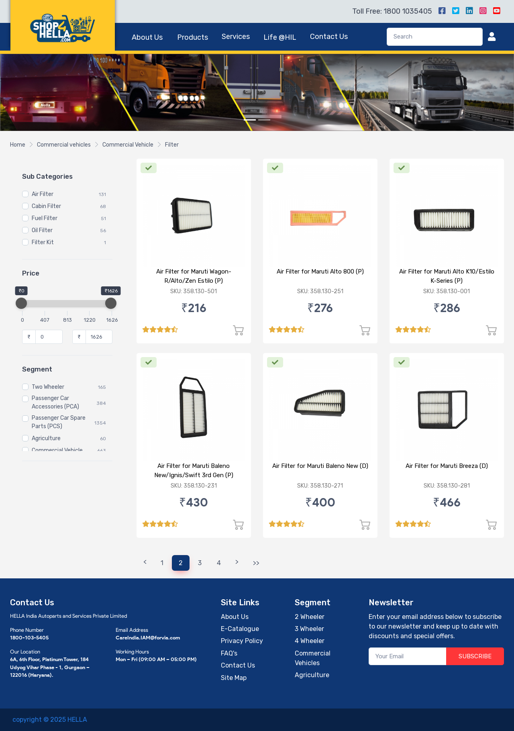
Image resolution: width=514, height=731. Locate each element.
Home (17, 144)
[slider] (21, 303)
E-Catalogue (240, 629)
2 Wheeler (309, 617)
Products (192, 37)
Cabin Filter (46, 206)
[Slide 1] (250, 120)
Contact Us (329, 36)
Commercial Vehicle (127, 144)
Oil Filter (42, 230)
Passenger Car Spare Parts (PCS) (59, 422)
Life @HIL (279, 37)
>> (256, 563)
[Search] (435, 37)
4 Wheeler (309, 641)
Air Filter (42, 194)
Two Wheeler (48, 387)
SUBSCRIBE (475, 656)
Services (236, 36)
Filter (172, 144)
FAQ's (229, 653)
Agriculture (46, 438)
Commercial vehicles (64, 144)
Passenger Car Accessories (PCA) (55, 402)
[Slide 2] (264, 120)
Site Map (234, 678)
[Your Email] (408, 656)
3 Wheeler (309, 629)
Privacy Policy (242, 641)
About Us (147, 37)
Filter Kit (43, 242)
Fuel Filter (44, 218)
